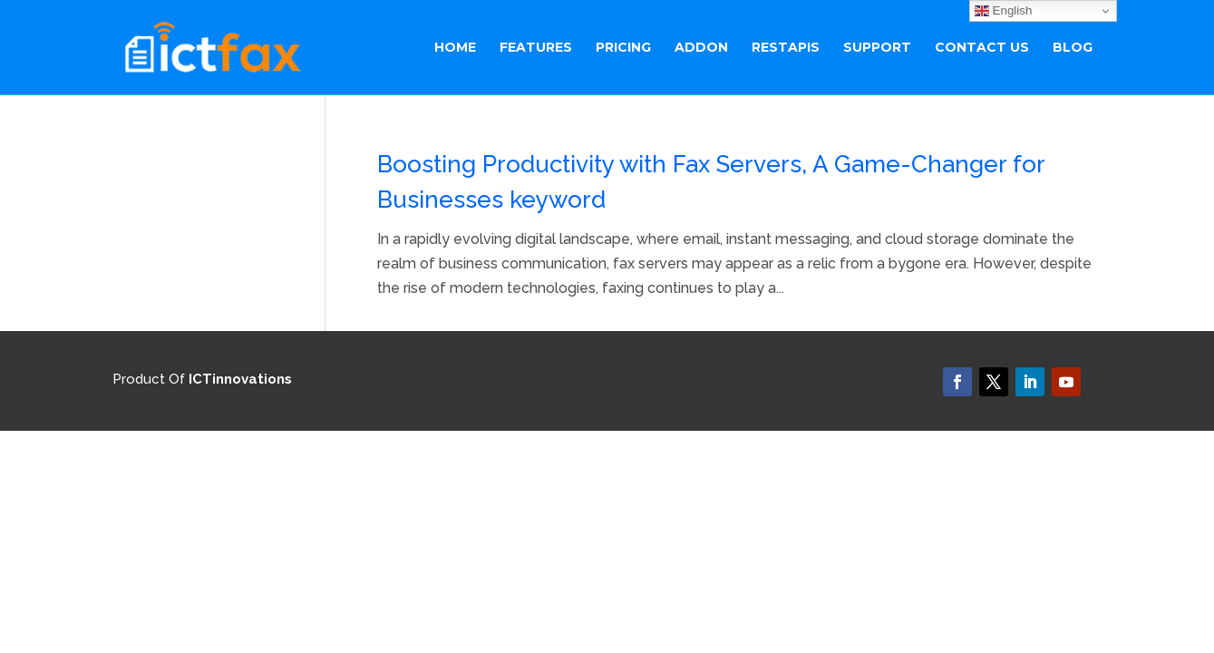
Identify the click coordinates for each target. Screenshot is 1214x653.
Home (455, 48)
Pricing (623, 48)
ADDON (701, 48)
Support (877, 48)
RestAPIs (786, 48)
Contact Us (982, 48)
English (1003, 11)
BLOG (1073, 48)
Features (536, 48)
